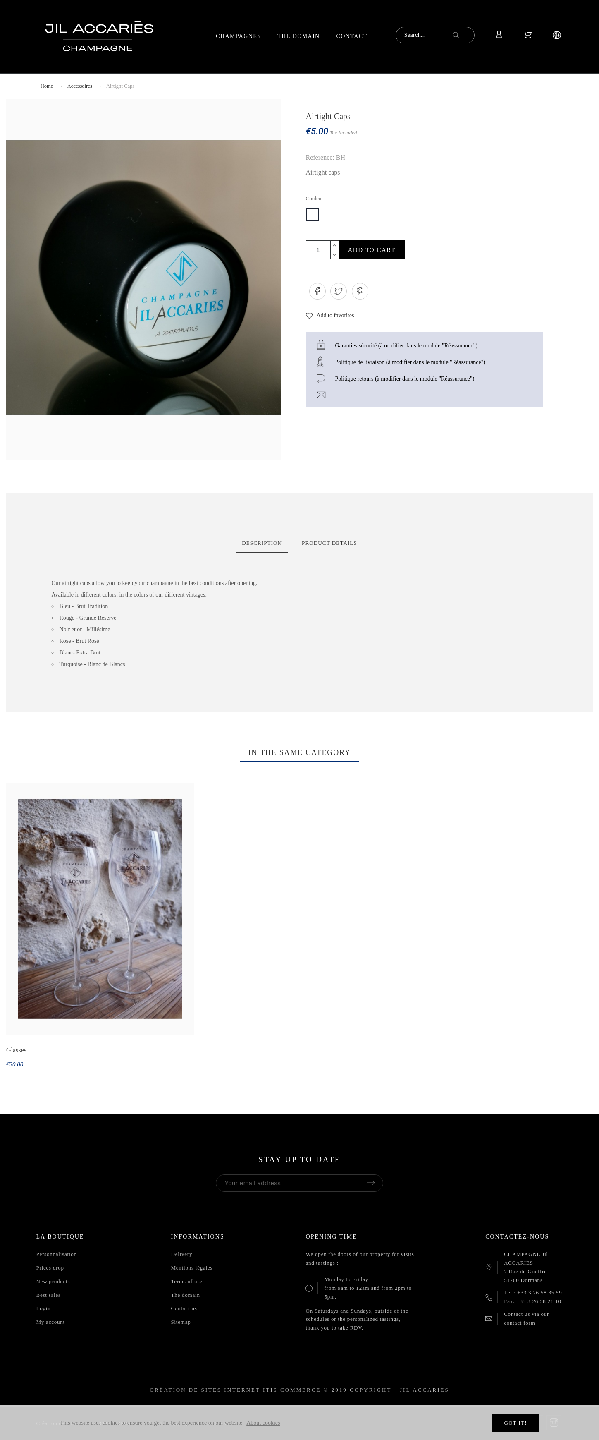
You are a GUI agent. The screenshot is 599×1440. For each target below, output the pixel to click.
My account (50, 1322)
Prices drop (50, 1268)
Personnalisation (56, 1254)
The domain (185, 1295)
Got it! (515, 1423)
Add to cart (372, 250)
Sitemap (181, 1322)
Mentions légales (191, 1268)
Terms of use (186, 1281)
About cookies (263, 1423)
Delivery (181, 1254)
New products (53, 1281)
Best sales (48, 1295)
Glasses (16, 1050)
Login (43, 1308)
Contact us (184, 1308)
